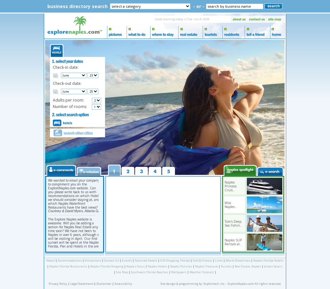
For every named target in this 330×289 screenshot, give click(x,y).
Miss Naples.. (231, 205)
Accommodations (70, 260)
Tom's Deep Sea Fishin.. (233, 223)
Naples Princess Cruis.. (231, 186)
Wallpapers (179, 272)
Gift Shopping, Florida (175, 260)
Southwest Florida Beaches (149, 272)
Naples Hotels (157, 266)
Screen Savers (273, 266)
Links (219, 260)
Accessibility (123, 284)
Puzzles (226, 266)
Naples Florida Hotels (268, 260)
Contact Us (111, 260)
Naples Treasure (206, 266)
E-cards (127, 260)
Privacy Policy (58, 284)
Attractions (93, 260)
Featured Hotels (146, 260)
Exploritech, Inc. (214, 284)
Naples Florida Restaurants (68, 266)
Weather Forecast (201, 272)
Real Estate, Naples (248, 266)
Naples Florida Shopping (106, 266)
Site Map (122, 272)
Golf (196, 260)
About (50, 260)
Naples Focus (135, 266)
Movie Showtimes (238, 260)
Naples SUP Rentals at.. (233, 242)
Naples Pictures (181, 266)
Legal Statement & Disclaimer (91, 284)
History (206, 260)
